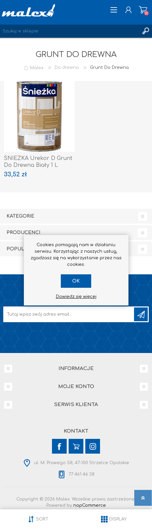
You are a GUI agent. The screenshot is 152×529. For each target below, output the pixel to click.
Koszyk (143, 10)
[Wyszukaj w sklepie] (69, 31)
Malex (36, 67)
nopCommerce (89, 505)
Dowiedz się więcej (76, 296)
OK (76, 281)
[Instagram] (92, 446)
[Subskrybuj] (69, 314)
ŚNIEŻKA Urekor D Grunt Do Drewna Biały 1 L (38, 161)
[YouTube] (76, 446)
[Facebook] (59, 446)
